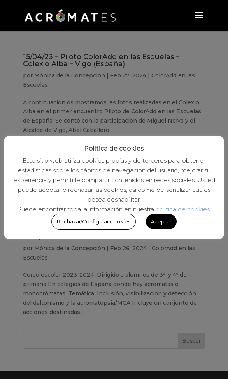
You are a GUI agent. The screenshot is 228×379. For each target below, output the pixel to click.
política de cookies (183, 209)
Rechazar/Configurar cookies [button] (93, 221)
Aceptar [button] (161, 221)
